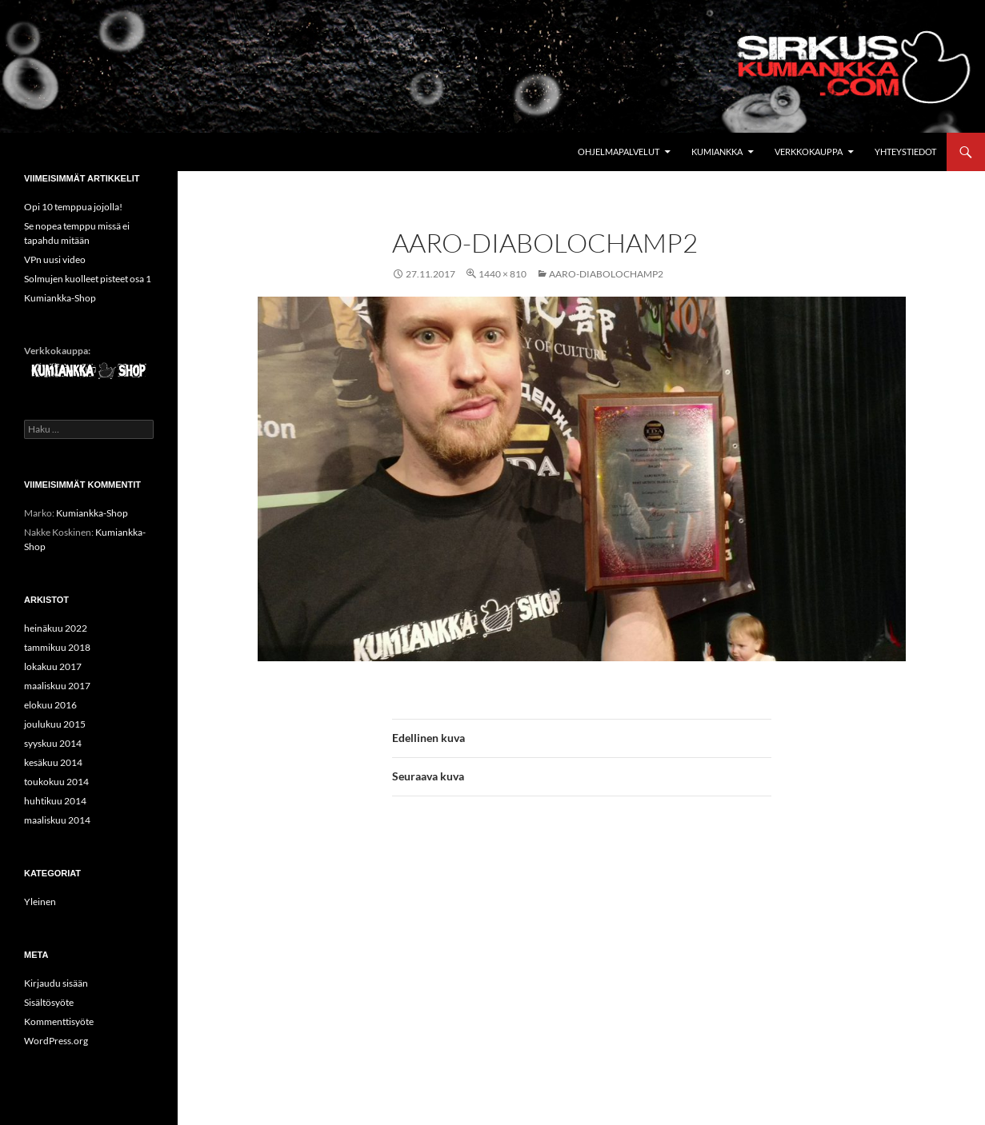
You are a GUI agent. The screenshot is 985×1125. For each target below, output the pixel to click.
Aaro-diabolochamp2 (606, 274)
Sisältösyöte (49, 1002)
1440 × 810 (502, 274)
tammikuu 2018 (57, 647)
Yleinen (40, 902)
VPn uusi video (55, 259)
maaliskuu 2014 (57, 820)
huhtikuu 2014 (55, 801)
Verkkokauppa (809, 151)
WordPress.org (56, 1041)
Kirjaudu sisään (56, 983)
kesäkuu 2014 (53, 762)
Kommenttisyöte (59, 1021)
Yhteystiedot (905, 151)
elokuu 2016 (50, 705)
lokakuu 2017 (53, 666)
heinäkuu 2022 (55, 628)
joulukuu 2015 (55, 724)
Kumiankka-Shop (60, 298)
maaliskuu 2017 (57, 686)
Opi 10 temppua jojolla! (73, 207)
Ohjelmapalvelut (618, 151)
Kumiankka (717, 151)
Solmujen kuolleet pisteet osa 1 (87, 279)
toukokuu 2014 (56, 782)
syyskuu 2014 (53, 743)
